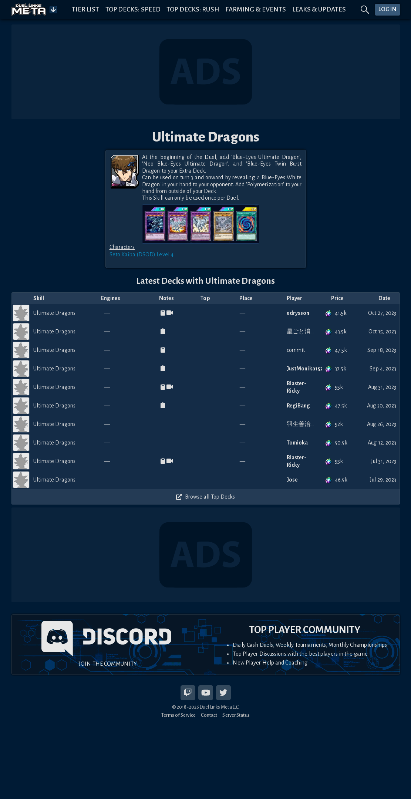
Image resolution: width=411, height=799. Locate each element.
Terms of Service (178, 715)
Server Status (235, 715)
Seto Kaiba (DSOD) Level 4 (142, 254)
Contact (209, 715)
